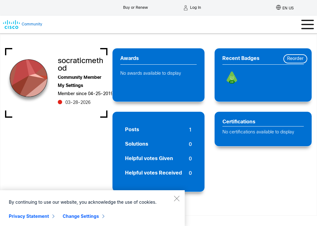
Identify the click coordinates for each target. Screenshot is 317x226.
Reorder (295, 59)
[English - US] (285, 8)
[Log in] (192, 8)
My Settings (70, 86)
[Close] (176, 210)
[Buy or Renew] (135, 6)
